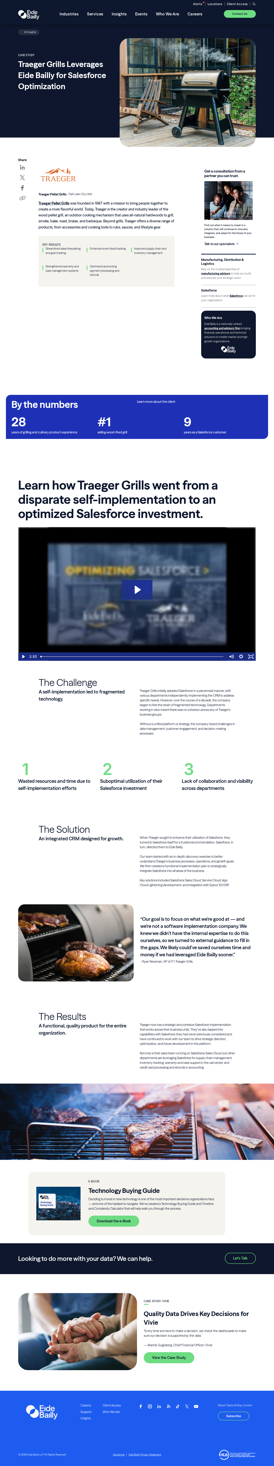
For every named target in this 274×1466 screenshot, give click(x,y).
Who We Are (111, 1412)
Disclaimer (119, 1454)
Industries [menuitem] (69, 13)
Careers (86, 1405)
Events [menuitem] (141, 13)
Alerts (197, 4)
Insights (86, 1418)
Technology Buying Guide (124, 1190)
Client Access (237, 4)
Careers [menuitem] (195, 13)
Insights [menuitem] (119, 13)
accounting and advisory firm (222, 328)
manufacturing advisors (215, 273)
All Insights (30, 32)
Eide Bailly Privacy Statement (145, 1454)
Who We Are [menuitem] (167, 13)
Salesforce (236, 296)
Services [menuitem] (95, 13)
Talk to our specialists (219, 244)
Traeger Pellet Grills (53, 203)
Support (86, 1412)
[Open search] (254, 4)
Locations (215, 4)
